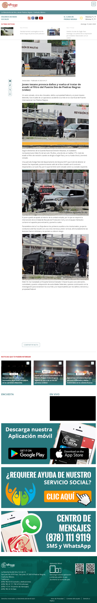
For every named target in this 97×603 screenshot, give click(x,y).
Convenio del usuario (73, 599)
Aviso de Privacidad (57, 599)
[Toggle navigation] (93, 4)
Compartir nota (31, 345)
